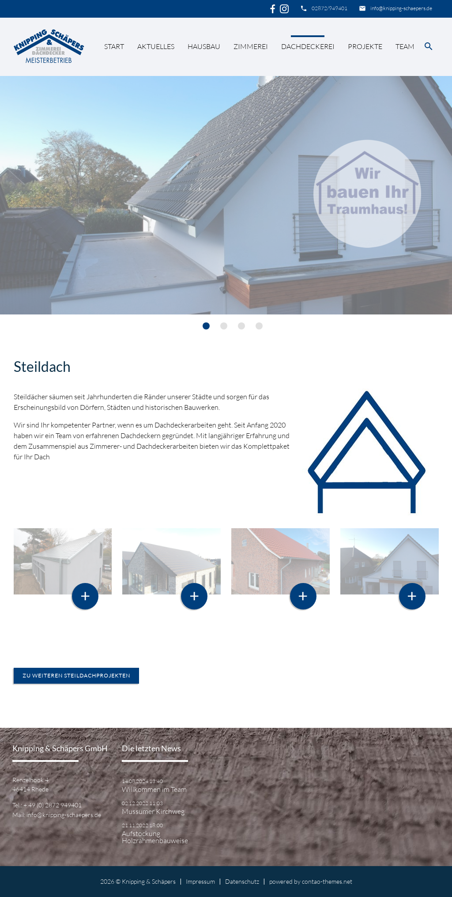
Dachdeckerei (308, 46)
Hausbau (204, 46)
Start (114, 46)
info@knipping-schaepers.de (401, 8)
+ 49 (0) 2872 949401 (52, 805)
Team (405, 46)
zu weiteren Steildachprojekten (76, 675)
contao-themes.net (327, 881)
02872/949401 (329, 8)
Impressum (200, 881)
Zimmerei (251, 46)
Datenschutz (242, 881)
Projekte (365, 46)
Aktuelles (155, 46)
